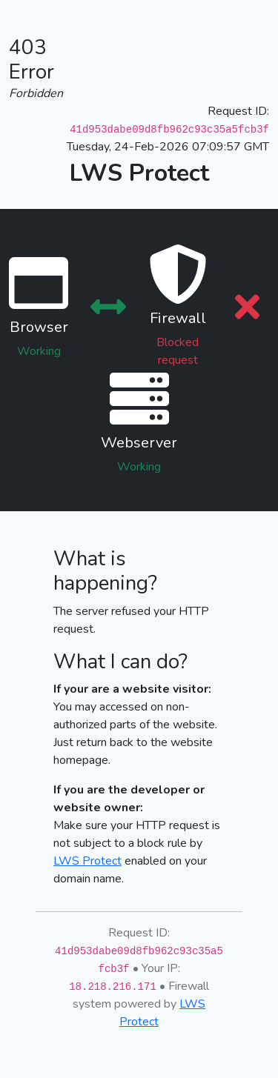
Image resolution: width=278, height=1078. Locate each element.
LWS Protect (87, 861)
